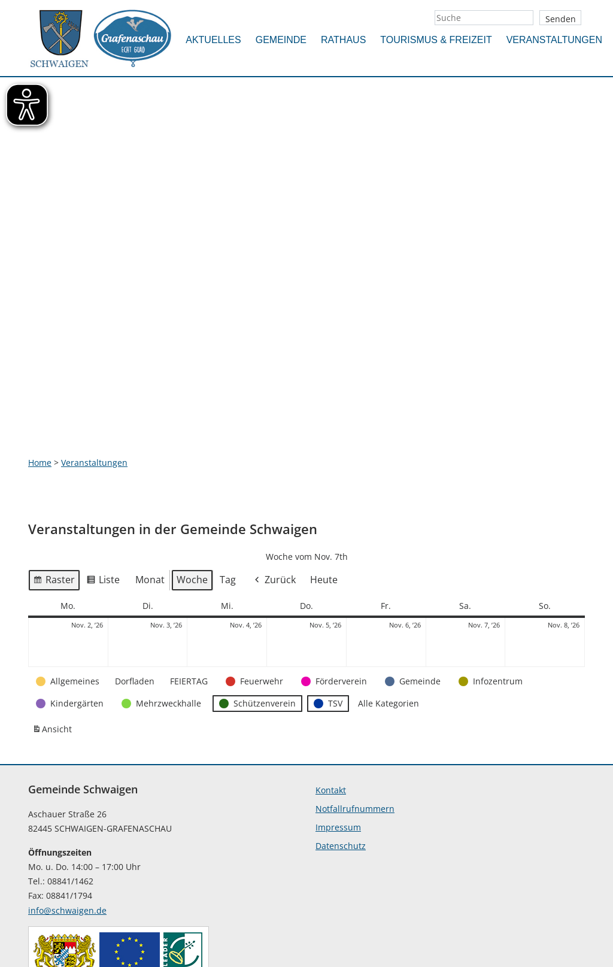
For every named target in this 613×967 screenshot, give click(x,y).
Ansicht (54, 642)
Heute (324, 489)
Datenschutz (340, 756)
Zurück (274, 490)
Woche (192, 489)
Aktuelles (213, 40)
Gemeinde (281, 40)
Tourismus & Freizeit (435, 40)
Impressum (338, 737)
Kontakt (330, 700)
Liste (103, 492)
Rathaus (343, 40)
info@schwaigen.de (67, 820)
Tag (228, 489)
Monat (150, 489)
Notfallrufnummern (354, 719)
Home (39, 372)
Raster (54, 492)
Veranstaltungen (554, 40)
